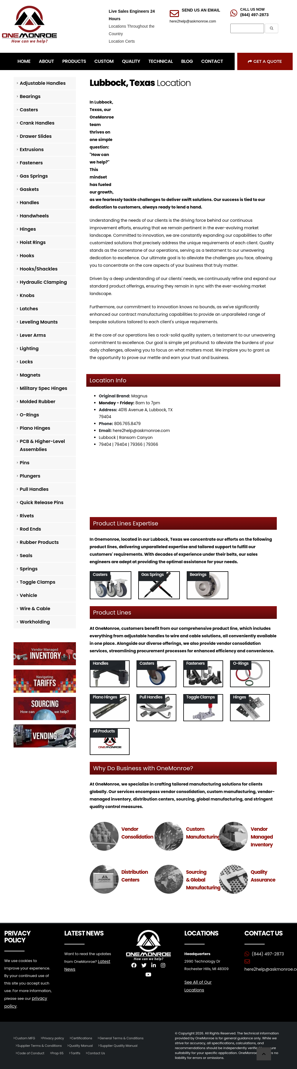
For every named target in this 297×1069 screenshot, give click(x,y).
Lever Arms (33, 335)
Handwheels (34, 216)
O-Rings (29, 415)
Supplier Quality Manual (121, 1045)
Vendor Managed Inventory (262, 837)
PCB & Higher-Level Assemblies (42, 445)
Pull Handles (34, 489)
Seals (26, 555)
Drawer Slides (36, 136)
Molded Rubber (37, 401)
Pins (24, 462)
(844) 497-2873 (254, 14)
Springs (29, 569)
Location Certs (122, 41)
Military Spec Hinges (44, 388)
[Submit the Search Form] (271, 28)
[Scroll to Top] (264, 1053)
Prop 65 (59, 1052)
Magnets (30, 375)
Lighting (29, 348)
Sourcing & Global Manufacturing (203, 880)
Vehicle (28, 595)
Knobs (27, 295)
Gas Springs (34, 176)
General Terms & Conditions (124, 1037)
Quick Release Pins (42, 502)
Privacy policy (54, 1037)
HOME (24, 61)
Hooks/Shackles (39, 269)
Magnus (139, 396)
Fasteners (31, 162)
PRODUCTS (74, 61)
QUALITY (131, 61)
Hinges (28, 229)
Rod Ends (30, 529)
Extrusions (32, 149)
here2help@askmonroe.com (193, 21)
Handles (29, 202)
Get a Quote (265, 61)
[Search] (247, 28)
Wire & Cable (35, 608)
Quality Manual (83, 1045)
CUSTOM (103, 61)
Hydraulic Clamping (43, 282)
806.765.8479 (127, 424)
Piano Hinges (35, 428)
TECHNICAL (160, 61)
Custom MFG (25, 1037)
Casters (29, 109)
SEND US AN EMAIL (201, 10)
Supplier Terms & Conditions (40, 1045)
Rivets (27, 515)
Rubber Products (39, 542)
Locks (26, 361)
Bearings (30, 96)
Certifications (83, 1037)
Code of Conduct (31, 1052)
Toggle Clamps (37, 582)
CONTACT (212, 61)
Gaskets (29, 189)
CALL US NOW (252, 9)
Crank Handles (37, 123)
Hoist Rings (33, 242)
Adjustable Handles (43, 83)
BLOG (187, 61)
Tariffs (77, 1052)
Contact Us (98, 1052)
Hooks (27, 255)
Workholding (35, 622)
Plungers (30, 476)
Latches (29, 308)
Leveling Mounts (39, 322)
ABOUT (46, 61)
